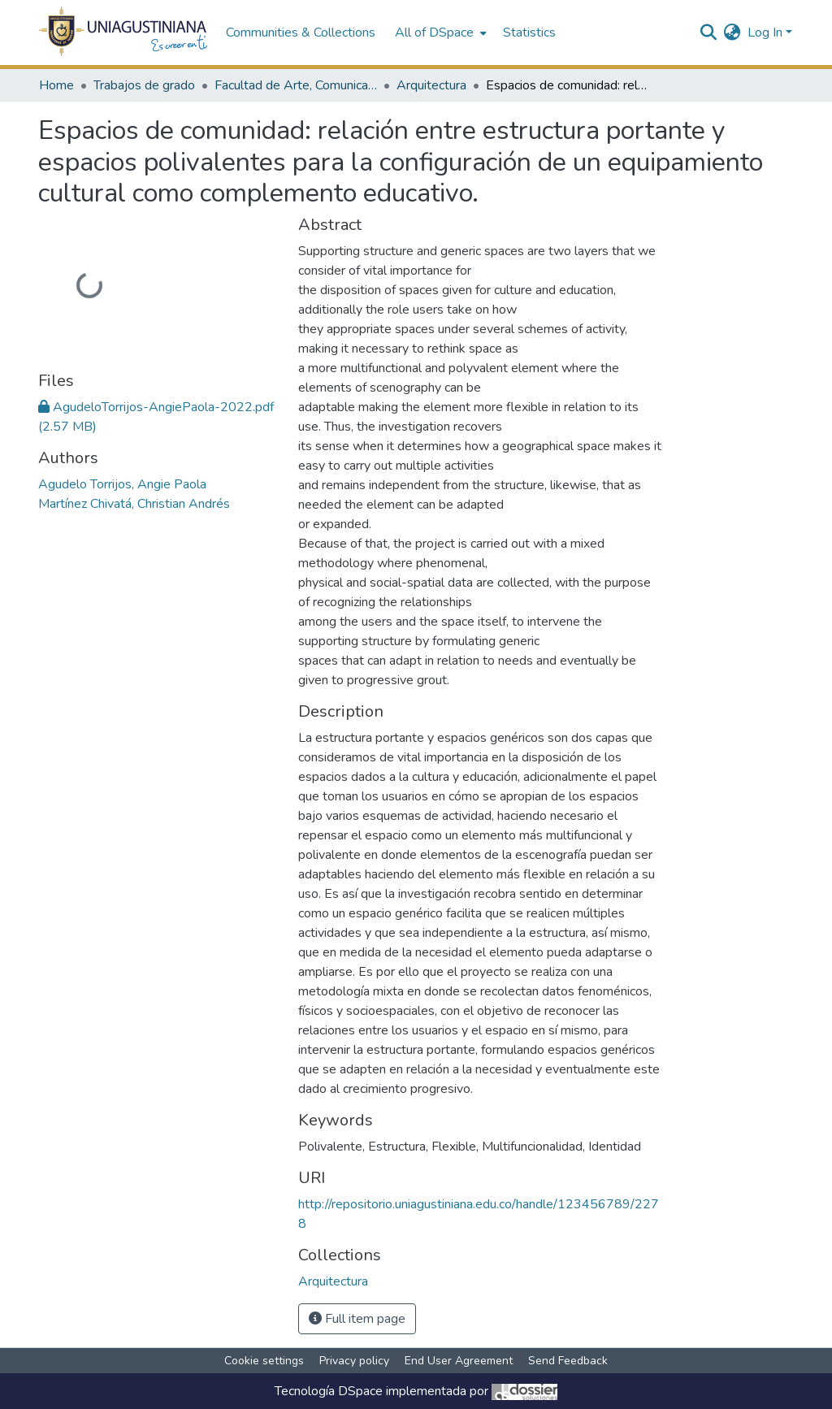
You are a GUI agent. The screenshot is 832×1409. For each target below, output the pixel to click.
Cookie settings (264, 1360)
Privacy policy (354, 1360)
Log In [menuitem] (765, 32)
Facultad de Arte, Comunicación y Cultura (295, 85)
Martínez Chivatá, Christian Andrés (134, 504)
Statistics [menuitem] (529, 32)
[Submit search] (709, 32)
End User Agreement (459, 1360)
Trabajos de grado (144, 85)
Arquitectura (431, 85)
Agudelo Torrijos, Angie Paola (122, 484)
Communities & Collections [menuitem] (300, 32)
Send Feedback (568, 1360)
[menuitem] (439, 32)
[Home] (124, 32)
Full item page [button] (357, 1319)
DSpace (360, 1391)
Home (56, 85)
